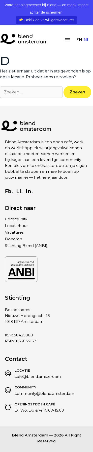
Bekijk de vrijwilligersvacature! (46, 20)
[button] (67, 40)
